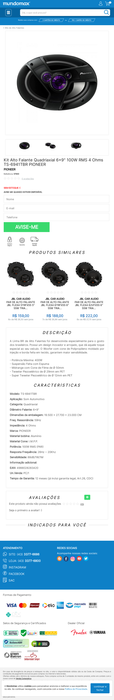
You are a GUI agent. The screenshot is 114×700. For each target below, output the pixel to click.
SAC (12, 580)
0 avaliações (28, 178)
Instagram (17, 567)
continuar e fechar (100, 688)
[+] (87, 497)
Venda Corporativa (23, 678)
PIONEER (9, 169)
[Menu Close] (8, 12)
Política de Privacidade (76, 689)
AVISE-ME (26, 227)
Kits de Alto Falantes (14, 28)
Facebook (16, 574)
